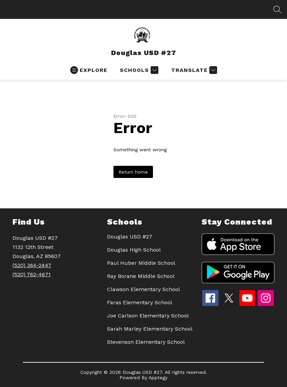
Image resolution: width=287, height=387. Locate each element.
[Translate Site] (193, 70)
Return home (133, 172)
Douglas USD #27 (129, 236)
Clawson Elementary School (143, 289)
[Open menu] (88, 70)
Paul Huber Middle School (141, 263)
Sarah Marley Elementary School (149, 329)
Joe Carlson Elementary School (148, 315)
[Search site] (277, 9)
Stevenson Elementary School (146, 342)
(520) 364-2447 (31, 265)
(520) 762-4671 (31, 274)
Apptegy (158, 377)
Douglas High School (134, 250)
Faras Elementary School (139, 302)
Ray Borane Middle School (141, 276)
